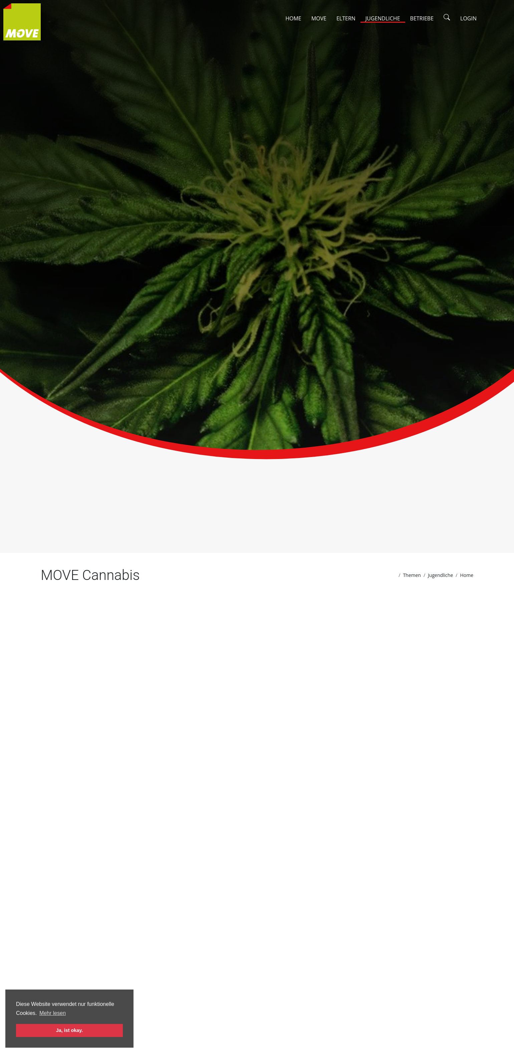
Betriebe (422, 18)
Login (468, 18)
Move (318, 18)
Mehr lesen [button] (52, 1013)
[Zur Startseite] (23, 22)
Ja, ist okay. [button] (69, 1030)
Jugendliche (382, 18)
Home (293, 18)
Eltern (345, 18)
